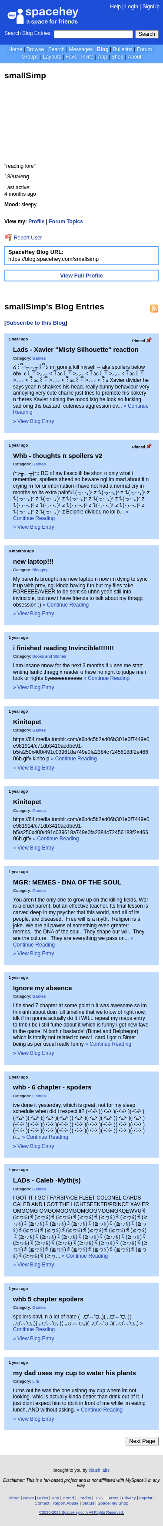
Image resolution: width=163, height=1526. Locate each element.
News (28, 1497)
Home (15, 49)
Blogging (40, 569)
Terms (113, 1497)
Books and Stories (49, 656)
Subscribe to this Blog (35, 322)
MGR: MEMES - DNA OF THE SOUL (67, 882)
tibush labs (99, 1470)
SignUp (151, 6)
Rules (42, 1497)
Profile (36, 221)
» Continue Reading (66, 605)
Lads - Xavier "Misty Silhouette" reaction (76, 349)
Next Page (142, 1441)
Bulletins (123, 49)
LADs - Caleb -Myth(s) (47, 1180)
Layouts (52, 57)
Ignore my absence (42, 988)
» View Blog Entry (33, 421)
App (102, 57)
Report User (23, 238)
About (134, 57)
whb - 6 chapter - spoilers (52, 1087)
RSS (98, 1497)
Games (39, 358)
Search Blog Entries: (28, 33)
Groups (30, 57)
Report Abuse (65, 1503)
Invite (87, 57)
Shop (117, 57)
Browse (35, 49)
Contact (42, 1503)
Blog (103, 49)
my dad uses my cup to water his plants (74, 1373)
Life (35, 1381)
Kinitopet (27, 721)
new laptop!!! (33, 561)
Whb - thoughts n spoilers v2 (57, 455)
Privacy (129, 1497)
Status (88, 1503)
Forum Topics (66, 221)
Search (147, 34)
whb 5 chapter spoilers (48, 1299)
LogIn (131, 6)
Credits (84, 1497)
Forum (144, 49)
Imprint (145, 1497)
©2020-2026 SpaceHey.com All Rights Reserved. (81, 1512)
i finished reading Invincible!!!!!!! (63, 648)
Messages (81, 49)
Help (115, 6)
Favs (71, 57)
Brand (68, 1497)
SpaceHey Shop (113, 1503)
